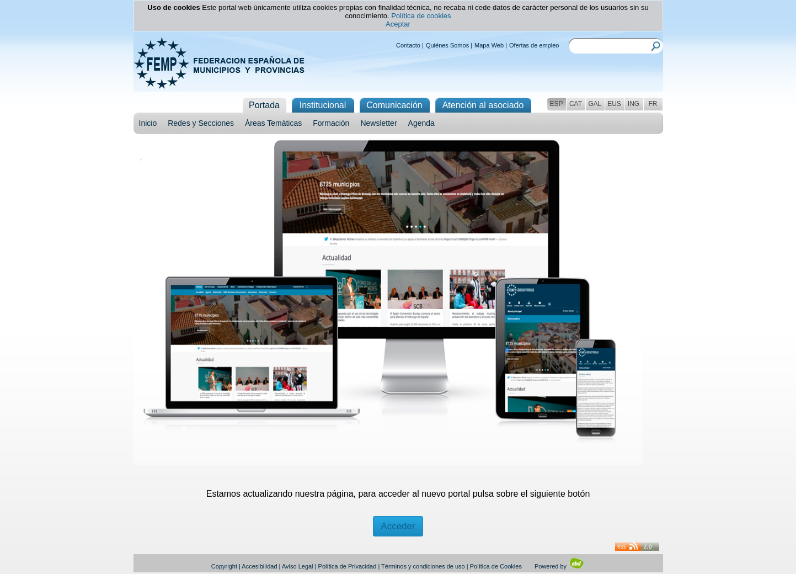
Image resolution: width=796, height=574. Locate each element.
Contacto (408, 45)
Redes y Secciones (201, 123)
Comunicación (394, 105)
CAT (575, 104)
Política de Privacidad (347, 566)
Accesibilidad (259, 566)
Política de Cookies (496, 566)
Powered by (560, 566)
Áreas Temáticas (273, 123)
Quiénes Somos (447, 45)
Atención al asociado (483, 105)
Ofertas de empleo (534, 45)
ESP (556, 104)
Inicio (148, 123)
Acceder (398, 526)
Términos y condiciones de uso (423, 566)
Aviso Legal (297, 566)
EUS (614, 104)
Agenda (421, 123)
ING (633, 104)
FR (653, 104)
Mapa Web (489, 45)
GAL (594, 104)
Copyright (224, 566)
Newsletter (378, 123)
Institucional (323, 105)
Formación (331, 123)
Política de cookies (421, 16)
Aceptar (398, 24)
